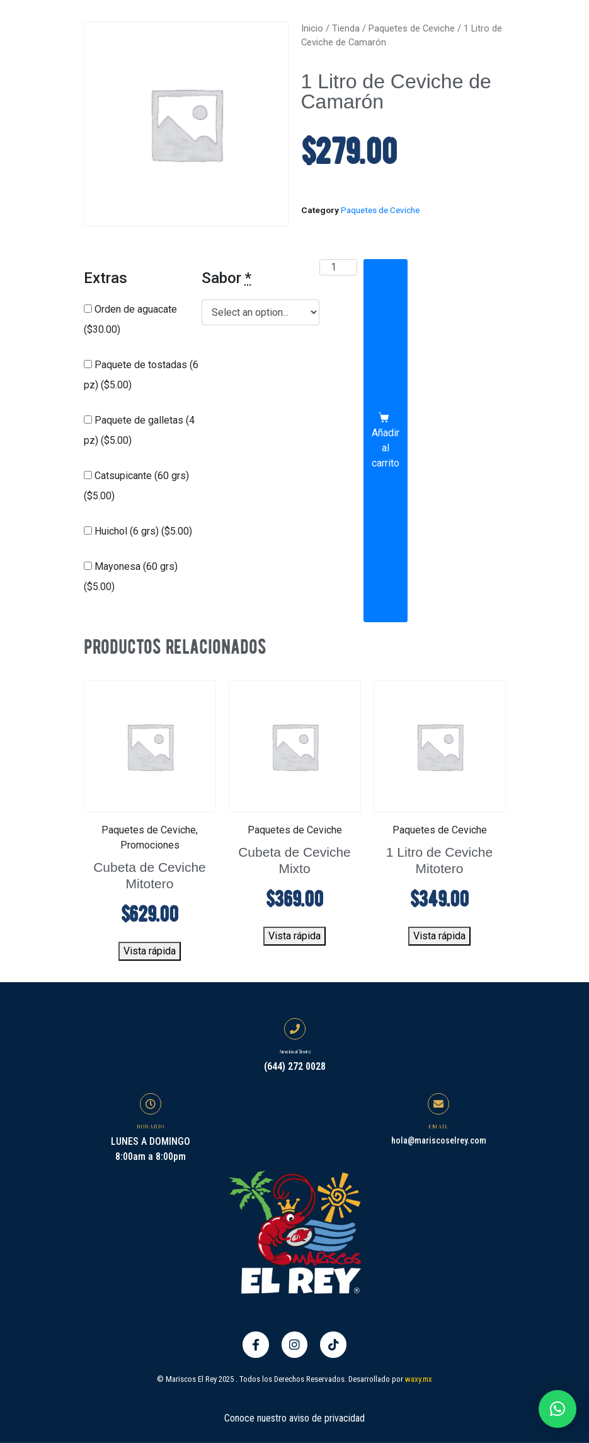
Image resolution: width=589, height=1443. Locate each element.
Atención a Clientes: (294, 1051)
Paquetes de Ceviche (412, 28)
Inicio (312, 28)
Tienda (346, 28)
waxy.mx (418, 1377)
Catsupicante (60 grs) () (136, 486)
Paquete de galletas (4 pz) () (139, 430)
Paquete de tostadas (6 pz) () (141, 375)
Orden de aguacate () (130, 319)
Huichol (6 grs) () (138, 531)
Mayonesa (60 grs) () (131, 576)
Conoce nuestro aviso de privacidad (294, 1417)
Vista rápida (149, 951)
